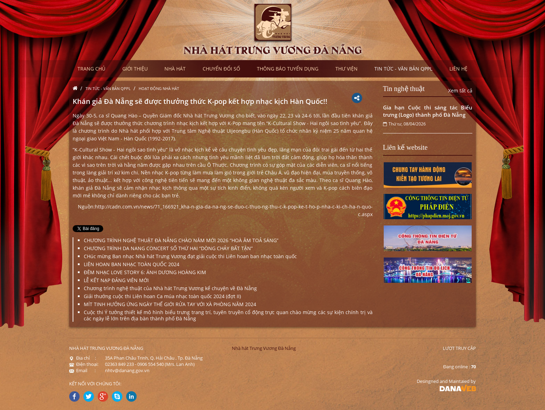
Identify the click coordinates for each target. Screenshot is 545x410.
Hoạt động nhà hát (159, 88)
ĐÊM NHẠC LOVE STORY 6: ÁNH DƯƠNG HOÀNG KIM (145, 272)
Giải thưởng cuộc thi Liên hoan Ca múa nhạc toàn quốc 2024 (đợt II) (162, 296)
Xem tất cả (460, 90)
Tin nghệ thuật (404, 88)
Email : (82, 370)
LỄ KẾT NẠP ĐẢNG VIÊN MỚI (116, 280)
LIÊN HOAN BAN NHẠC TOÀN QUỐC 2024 (131, 264)
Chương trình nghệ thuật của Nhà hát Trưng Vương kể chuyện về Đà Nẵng (170, 288)
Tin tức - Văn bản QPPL (108, 88)
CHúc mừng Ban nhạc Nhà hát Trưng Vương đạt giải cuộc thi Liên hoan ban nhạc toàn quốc (190, 256)
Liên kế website (405, 147)
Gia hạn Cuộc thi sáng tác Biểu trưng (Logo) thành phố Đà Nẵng (428, 111)
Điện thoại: (83, 364)
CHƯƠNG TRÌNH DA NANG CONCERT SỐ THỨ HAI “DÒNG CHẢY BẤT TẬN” (168, 248)
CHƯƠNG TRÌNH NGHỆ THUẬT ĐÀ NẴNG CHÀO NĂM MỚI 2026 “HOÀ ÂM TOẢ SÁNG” (181, 240)
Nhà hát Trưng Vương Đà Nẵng (264, 348)
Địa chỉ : (82, 358)
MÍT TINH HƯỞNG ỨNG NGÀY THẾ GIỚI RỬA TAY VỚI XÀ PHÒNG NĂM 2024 (170, 304)
